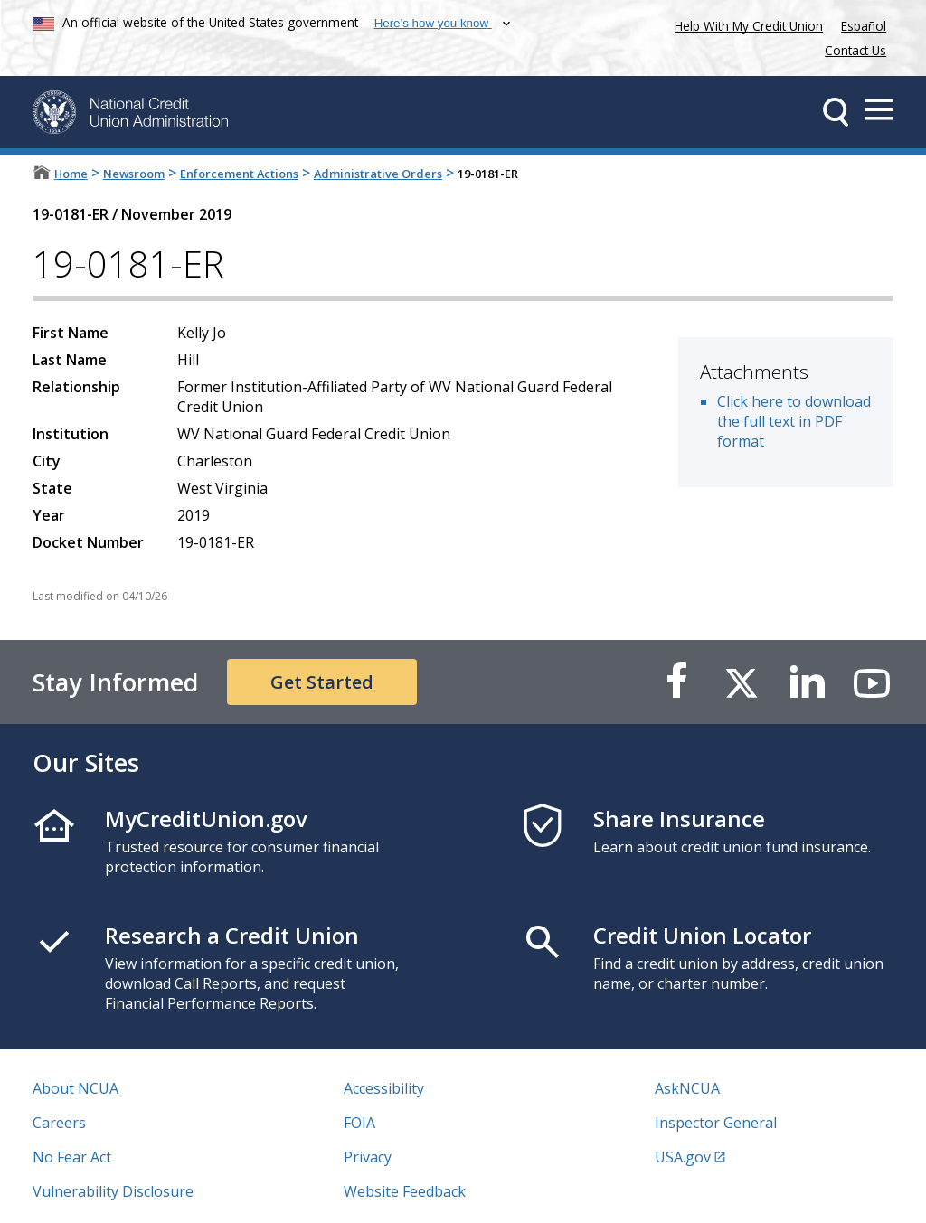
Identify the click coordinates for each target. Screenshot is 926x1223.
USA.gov (683, 1157)
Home (71, 173)
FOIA (359, 1123)
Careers (59, 1123)
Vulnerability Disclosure (113, 1191)
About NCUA (75, 1088)
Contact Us (855, 50)
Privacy (368, 1157)
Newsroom (134, 173)
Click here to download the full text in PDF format (794, 421)
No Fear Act (72, 1157)
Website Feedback (405, 1191)
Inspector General (716, 1123)
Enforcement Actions (239, 173)
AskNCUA (687, 1088)
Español (863, 25)
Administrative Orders (378, 173)
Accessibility (384, 1088)
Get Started (321, 682)
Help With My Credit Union (745, 24)
